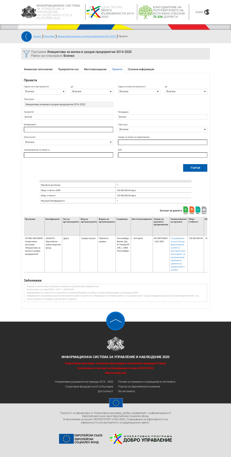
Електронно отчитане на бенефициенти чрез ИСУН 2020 (115, 368)
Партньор (123, 124)
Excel (186, 213)
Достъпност (105, 391)
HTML (192, 213)
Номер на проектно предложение (133, 137)
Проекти (117, 69)
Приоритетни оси (68, 69)
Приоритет (29, 112)
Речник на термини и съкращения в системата (146, 381)
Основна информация (141, 69)
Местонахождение (95, 69)
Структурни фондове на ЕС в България (89, 386)
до (72, 86)
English (199, 11)
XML (198, 213)
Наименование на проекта (36, 150)
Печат (204, 213)
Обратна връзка (115, 372)
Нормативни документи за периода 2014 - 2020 (84, 381)
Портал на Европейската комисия (139, 386)
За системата (126, 391)
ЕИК (120, 150)
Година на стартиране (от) (36, 86)
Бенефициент (30, 124)
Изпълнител (29, 137)
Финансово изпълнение (38, 69)
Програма (29, 99)
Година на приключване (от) (131, 86)
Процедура (123, 112)
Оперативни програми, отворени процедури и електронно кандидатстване (115, 363)
